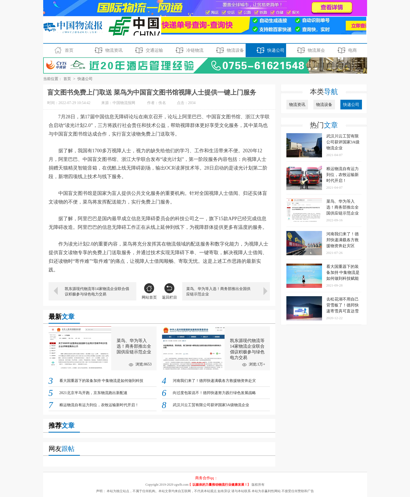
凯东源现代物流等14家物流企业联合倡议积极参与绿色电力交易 (97, 291)
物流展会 (310, 50)
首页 (63, 50)
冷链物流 (189, 50)
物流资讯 (108, 50)
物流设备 (229, 50)
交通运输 (148, 50)
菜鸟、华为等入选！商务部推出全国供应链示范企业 (218, 291)
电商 (346, 50)
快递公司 (269, 50)
